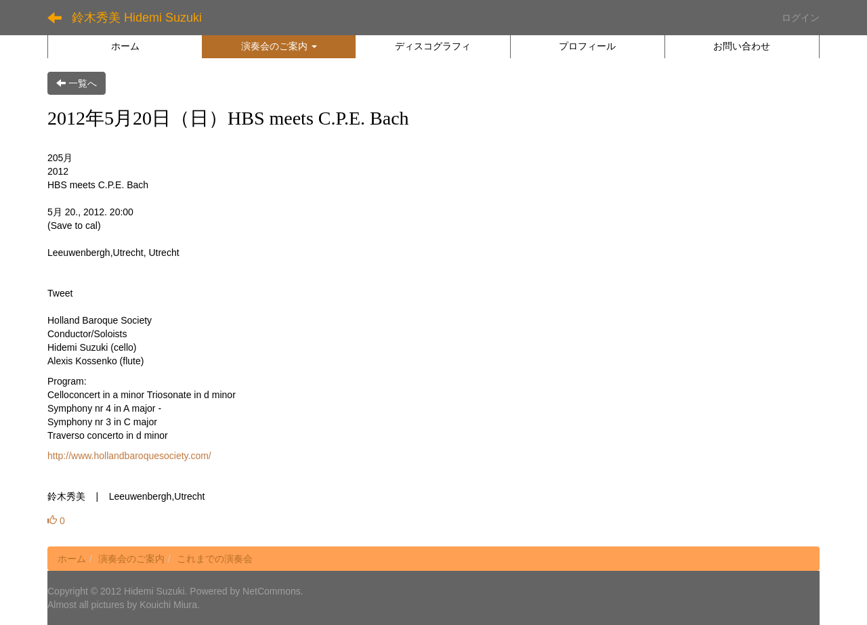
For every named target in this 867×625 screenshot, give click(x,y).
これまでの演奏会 (215, 558)
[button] (279, 46)
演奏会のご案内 (131, 558)
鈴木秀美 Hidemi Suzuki (137, 17)
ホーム (72, 558)
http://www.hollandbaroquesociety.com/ (129, 455)
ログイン (801, 17)
